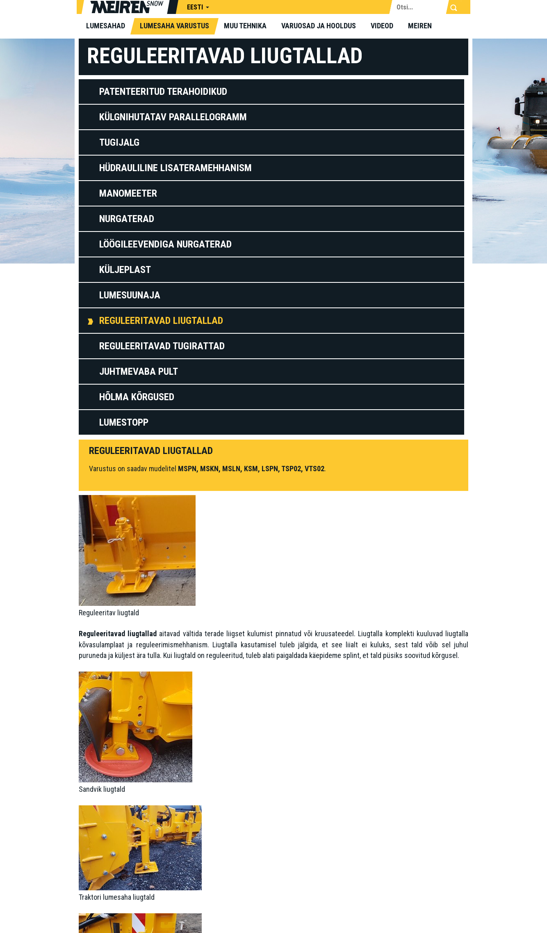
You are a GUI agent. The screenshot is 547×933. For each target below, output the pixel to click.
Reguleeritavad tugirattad (162, 346)
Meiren (420, 25)
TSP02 (291, 468)
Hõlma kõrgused (136, 397)
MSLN (231, 468)
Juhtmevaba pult (138, 371)
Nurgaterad (126, 219)
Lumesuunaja (129, 295)
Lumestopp (123, 422)
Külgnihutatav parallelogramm (173, 117)
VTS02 (314, 468)
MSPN (187, 468)
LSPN (270, 468)
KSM (251, 468)
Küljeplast (125, 269)
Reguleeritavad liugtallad (161, 320)
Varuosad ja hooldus (318, 25)
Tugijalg (119, 142)
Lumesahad (105, 25)
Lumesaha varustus (174, 25)
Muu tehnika (245, 25)
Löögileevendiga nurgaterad (165, 244)
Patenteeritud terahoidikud (163, 91)
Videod (382, 25)
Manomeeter (128, 193)
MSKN (209, 468)
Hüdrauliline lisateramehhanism (175, 168)
